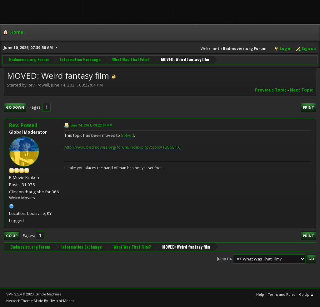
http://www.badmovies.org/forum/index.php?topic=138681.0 (122, 147)
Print (308, 107)
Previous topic (271, 90)
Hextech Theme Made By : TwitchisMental (40, 300)
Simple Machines (48, 294)
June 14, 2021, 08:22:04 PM (90, 125)
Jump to (224, 258)
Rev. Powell (23, 125)
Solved (127, 135)
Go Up (12, 235)
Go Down (15, 107)
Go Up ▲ (306, 294)
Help (260, 294)
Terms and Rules (281, 294)
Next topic (301, 90)
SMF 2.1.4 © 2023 (20, 294)
